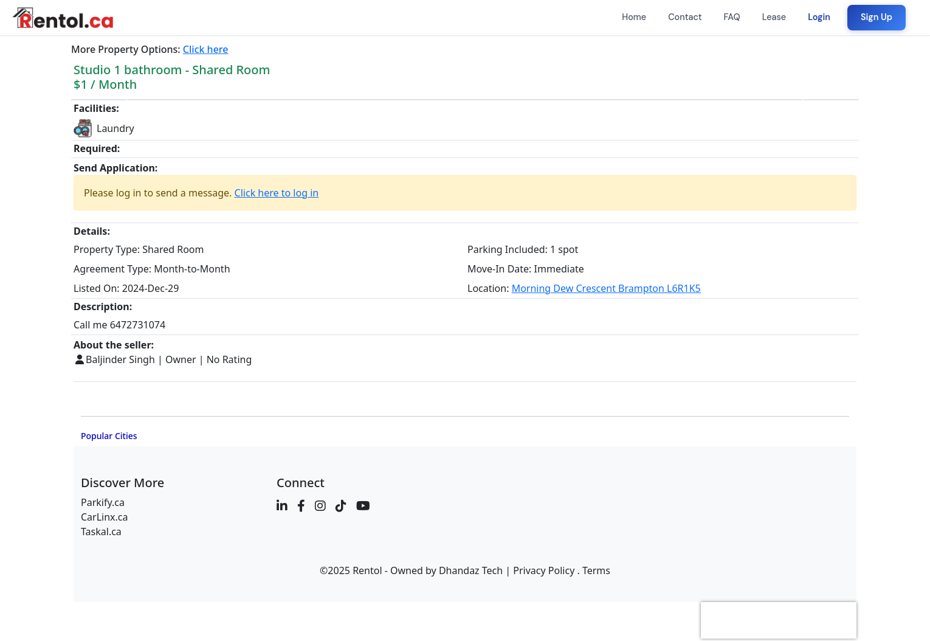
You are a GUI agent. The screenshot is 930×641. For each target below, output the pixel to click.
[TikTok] (341, 506)
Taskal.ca (101, 531)
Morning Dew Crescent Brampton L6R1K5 (606, 288)
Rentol (367, 570)
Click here (206, 49)
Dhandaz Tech (471, 570)
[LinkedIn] (282, 506)
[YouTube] (363, 506)
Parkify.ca (103, 502)
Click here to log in (277, 192)
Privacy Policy (543, 570)
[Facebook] (301, 506)
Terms (596, 570)
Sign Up (876, 17)
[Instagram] (320, 506)
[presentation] (778, 620)
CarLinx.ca (104, 517)
